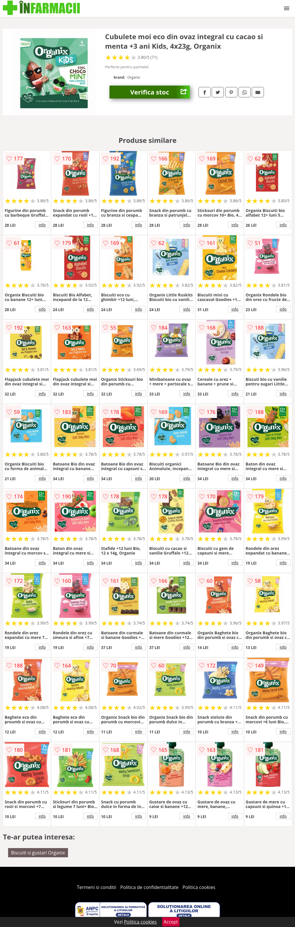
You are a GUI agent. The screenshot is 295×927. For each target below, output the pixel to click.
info (42, 224)
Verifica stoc (160, 92)
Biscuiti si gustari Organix (38, 853)
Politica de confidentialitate (149, 887)
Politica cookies (199, 887)
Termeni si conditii (96, 887)
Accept (171, 922)
